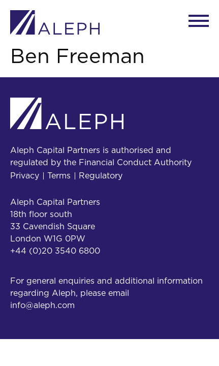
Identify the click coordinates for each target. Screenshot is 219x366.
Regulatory (100, 176)
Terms (59, 176)
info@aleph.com (42, 305)
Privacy (24, 176)
